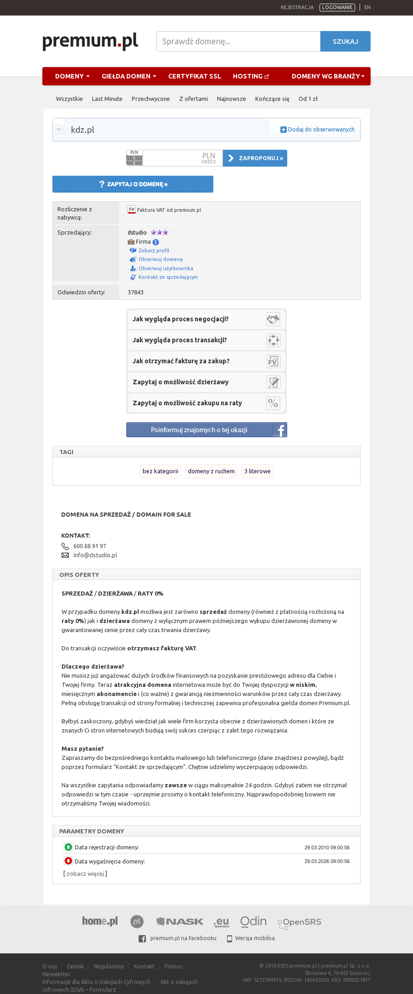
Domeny (72, 76)
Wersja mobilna (251, 938)
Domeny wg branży (328, 76)
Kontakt (144, 966)
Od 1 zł (308, 98)
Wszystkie (69, 98)
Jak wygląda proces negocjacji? (181, 319)
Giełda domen (129, 76)
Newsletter (56, 974)
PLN (134, 152)
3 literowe (257, 471)
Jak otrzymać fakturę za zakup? (181, 361)
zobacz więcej (85, 873)
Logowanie (337, 7)
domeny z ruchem (211, 471)
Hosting (251, 76)
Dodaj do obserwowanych (321, 129)
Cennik (75, 966)
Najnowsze (231, 98)
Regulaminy (109, 966)
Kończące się (272, 98)
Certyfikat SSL (194, 76)
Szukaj (345, 41)
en (367, 7)
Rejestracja (297, 7)
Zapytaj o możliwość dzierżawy (181, 382)
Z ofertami (193, 98)
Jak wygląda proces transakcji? (180, 340)
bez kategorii (160, 471)
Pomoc (174, 966)
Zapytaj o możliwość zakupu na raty (187, 403)
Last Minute (107, 98)
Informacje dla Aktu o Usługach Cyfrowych (96, 982)
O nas (49, 966)
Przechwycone (151, 98)
